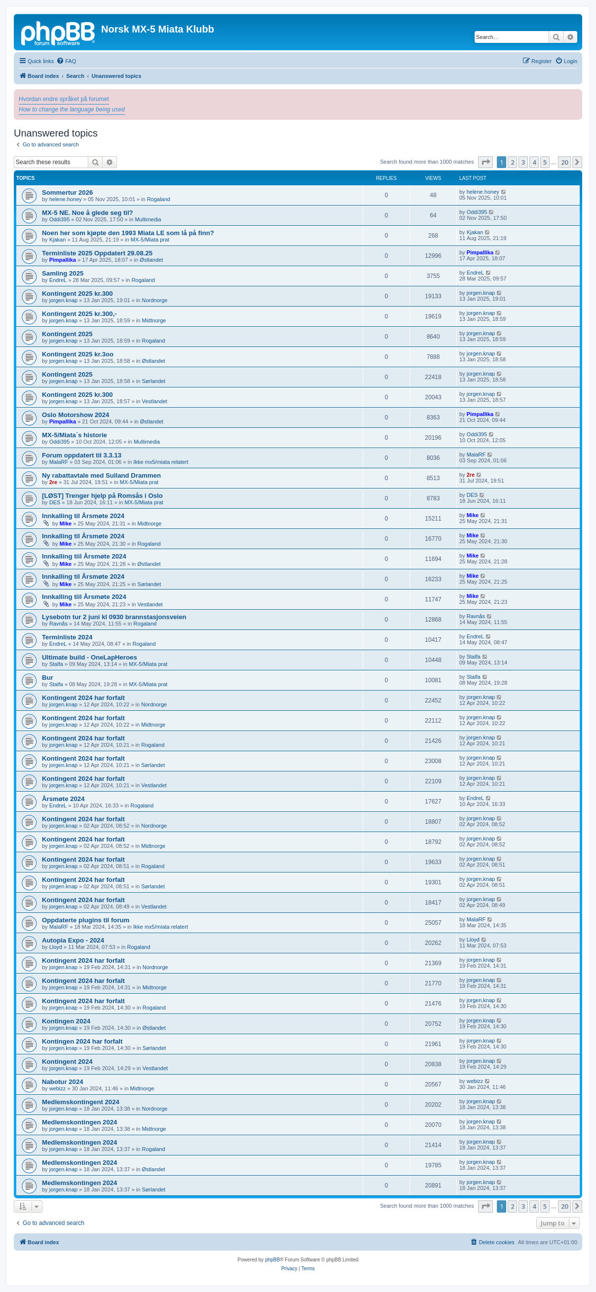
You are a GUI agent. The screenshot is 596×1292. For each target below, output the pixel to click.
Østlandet (151, 260)
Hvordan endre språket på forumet (64, 99)
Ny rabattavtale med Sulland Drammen (101, 475)
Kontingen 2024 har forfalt (82, 1041)
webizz (57, 1088)
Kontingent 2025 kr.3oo (77, 354)
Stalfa (56, 664)
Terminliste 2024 (67, 637)
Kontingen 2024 (66, 1021)
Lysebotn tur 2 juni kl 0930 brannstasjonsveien (114, 617)
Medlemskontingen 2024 (79, 1122)
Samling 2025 (62, 273)
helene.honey (65, 199)
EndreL (58, 280)
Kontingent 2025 (67, 334)
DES (55, 502)
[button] (485, 162)
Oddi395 (59, 219)
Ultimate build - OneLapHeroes (89, 657)
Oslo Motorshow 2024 (75, 415)
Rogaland (158, 199)
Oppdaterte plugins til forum (85, 920)
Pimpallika (62, 260)
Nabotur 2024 (62, 1081)
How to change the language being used (72, 109)
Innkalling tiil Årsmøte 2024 (84, 556)
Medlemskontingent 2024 (80, 1102)
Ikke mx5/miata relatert (160, 462)
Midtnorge (154, 320)
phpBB (272, 1259)
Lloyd (55, 947)
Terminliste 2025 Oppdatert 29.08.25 (97, 253)
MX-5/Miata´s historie (74, 435)
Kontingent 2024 (67, 1061)
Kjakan (57, 240)
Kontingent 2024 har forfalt (83, 697)
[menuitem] (66, 61)
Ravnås (58, 624)
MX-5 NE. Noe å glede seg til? (87, 212)
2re (53, 482)
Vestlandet (154, 401)
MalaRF (59, 462)
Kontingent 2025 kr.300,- (79, 313)
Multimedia (148, 219)
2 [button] (512, 162)
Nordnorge (154, 300)
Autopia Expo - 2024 (73, 940)
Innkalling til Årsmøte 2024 (83, 516)
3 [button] (523, 162)
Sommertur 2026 (67, 192)
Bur (47, 677)
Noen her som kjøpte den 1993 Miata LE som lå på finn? (128, 233)
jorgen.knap (63, 300)
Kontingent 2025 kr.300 (77, 293)
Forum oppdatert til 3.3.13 (81, 455)
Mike (66, 523)
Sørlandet (153, 381)
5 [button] (545, 162)
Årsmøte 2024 (63, 799)
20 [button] (564, 162)
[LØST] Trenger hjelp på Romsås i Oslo (102, 495)
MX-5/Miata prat (150, 240)
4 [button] (534, 162)
